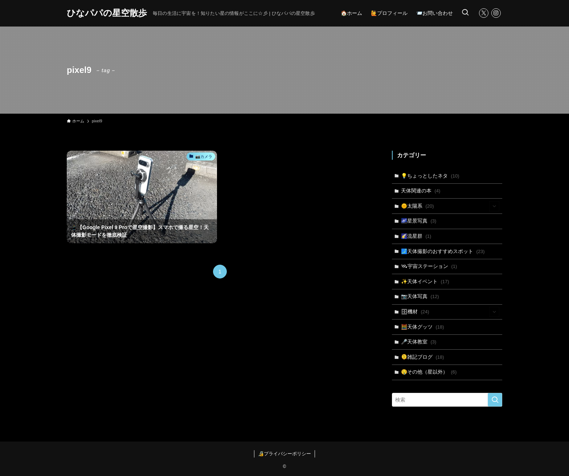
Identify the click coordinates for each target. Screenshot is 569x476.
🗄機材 (450, 312)
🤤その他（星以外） (429, 372)
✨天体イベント (425, 281)
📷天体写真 (420, 296)
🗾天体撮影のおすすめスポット (443, 251)
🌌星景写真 (419, 221)
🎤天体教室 (419, 342)
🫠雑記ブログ (422, 357)
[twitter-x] (483, 13)
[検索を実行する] (495, 400)
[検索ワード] (447, 400)
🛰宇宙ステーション (429, 266)
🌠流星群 (416, 236)
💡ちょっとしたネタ (430, 176)
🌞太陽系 (450, 206)
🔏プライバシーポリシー (284, 453)
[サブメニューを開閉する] (494, 206)
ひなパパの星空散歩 (107, 13)
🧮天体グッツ (422, 327)
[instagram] (496, 13)
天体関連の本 (421, 191)
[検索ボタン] (465, 13)
